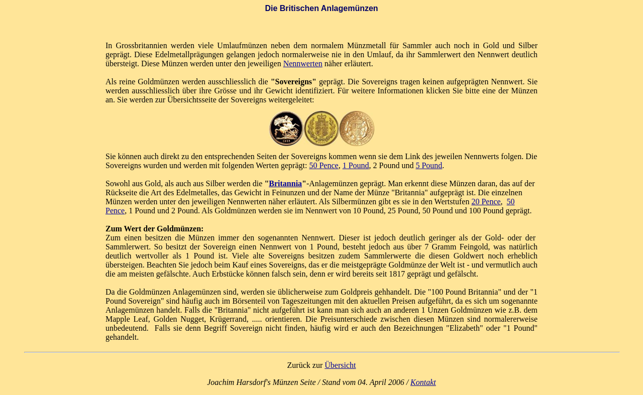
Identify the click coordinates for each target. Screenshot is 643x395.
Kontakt (423, 382)
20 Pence (485, 201)
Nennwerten (303, 63)
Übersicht (340, 365)
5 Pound (428, 165)
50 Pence (323, 165)
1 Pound (356, 165)
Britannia (285, 183)
